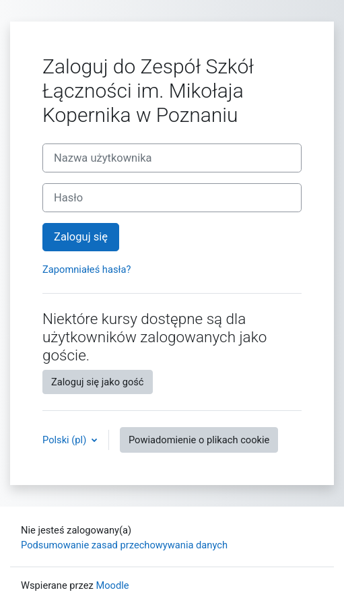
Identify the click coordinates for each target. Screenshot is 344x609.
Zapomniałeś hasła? (86, 269)
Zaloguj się (81, 236)
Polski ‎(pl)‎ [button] (65, 440)
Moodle (112, 585)
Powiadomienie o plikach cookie (199, 440)
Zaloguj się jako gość (97, 382)
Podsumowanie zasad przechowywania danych (124, 545)
